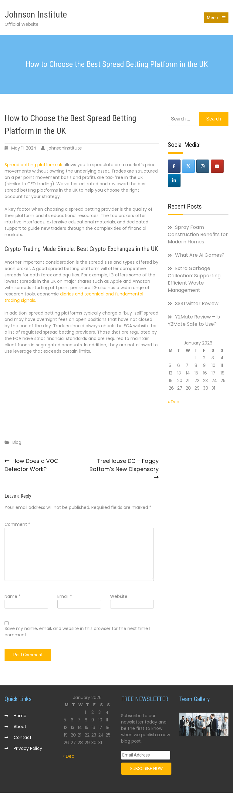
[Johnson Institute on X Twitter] (188, 166)
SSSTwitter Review (196, 303)
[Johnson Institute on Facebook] (174, 166)
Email (64, 596)
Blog (16, 442)
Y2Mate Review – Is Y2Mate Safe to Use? (194, 320)
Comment (17, 524)
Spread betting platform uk (33, 165)
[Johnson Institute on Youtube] (217, 166)
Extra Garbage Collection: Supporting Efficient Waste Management (194, 279)
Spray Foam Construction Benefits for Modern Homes (198, 234)
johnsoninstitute (65, 148)
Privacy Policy (28, 748)
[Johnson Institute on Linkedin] (174, 180)
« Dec (173, 402)
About (20, 727)
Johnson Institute (36, 14)
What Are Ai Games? (200, 255)
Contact (23, 737)
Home (20, 716)
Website (118, 596)
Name (13, 596)
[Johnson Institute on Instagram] (202, 166)
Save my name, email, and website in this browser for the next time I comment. (77, 631)
